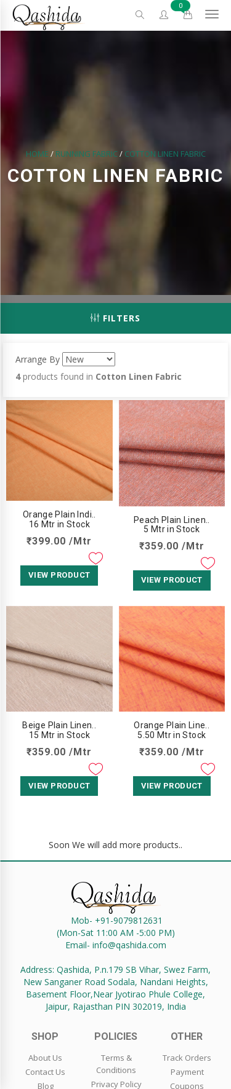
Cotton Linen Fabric (165, 153)
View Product (59, 575)
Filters (115, 318)
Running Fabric (86, 153)
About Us (45, 1057)
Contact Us (45, 1071)
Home (37, 153)
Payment (187, 1071)
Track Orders (187, 1057)
